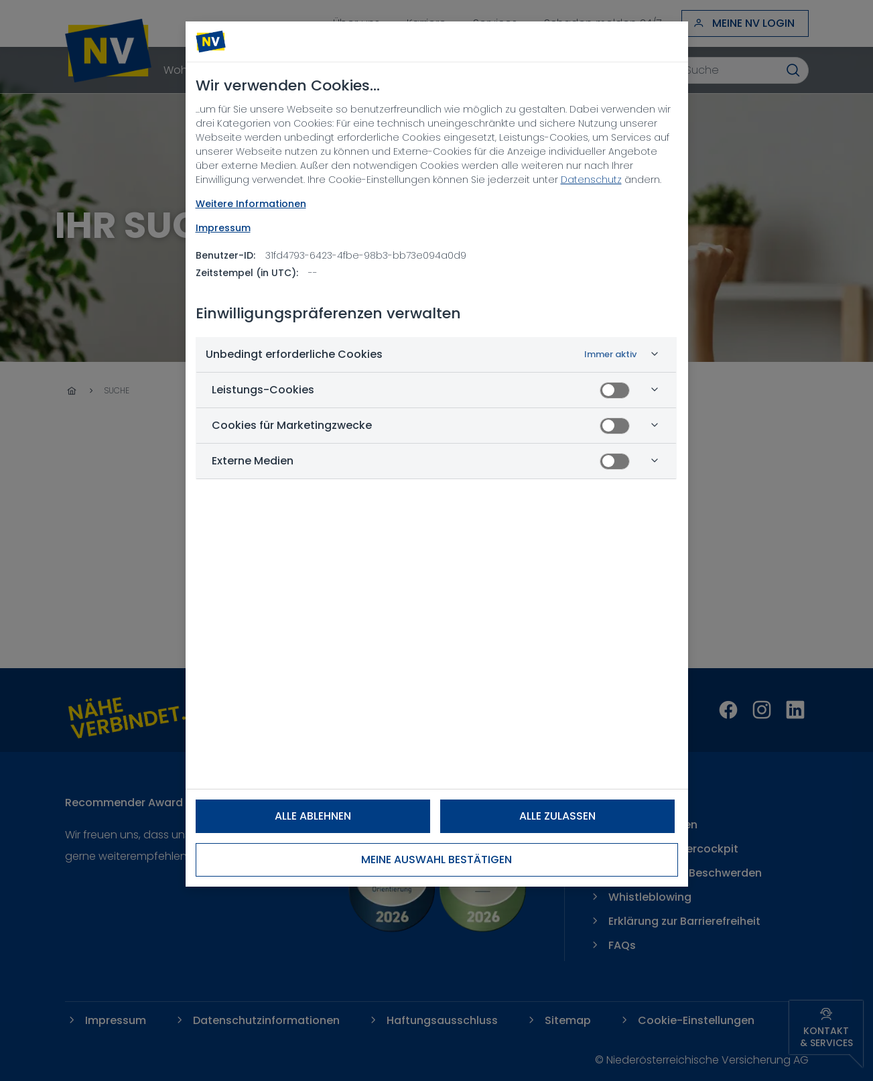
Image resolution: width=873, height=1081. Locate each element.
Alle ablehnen (313, 816)
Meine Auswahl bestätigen (436, 859)
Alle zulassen (557, 816)
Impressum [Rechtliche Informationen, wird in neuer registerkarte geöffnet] (223, 228)
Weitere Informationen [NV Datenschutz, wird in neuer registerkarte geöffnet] (251, 203)
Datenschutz (591, 179)
